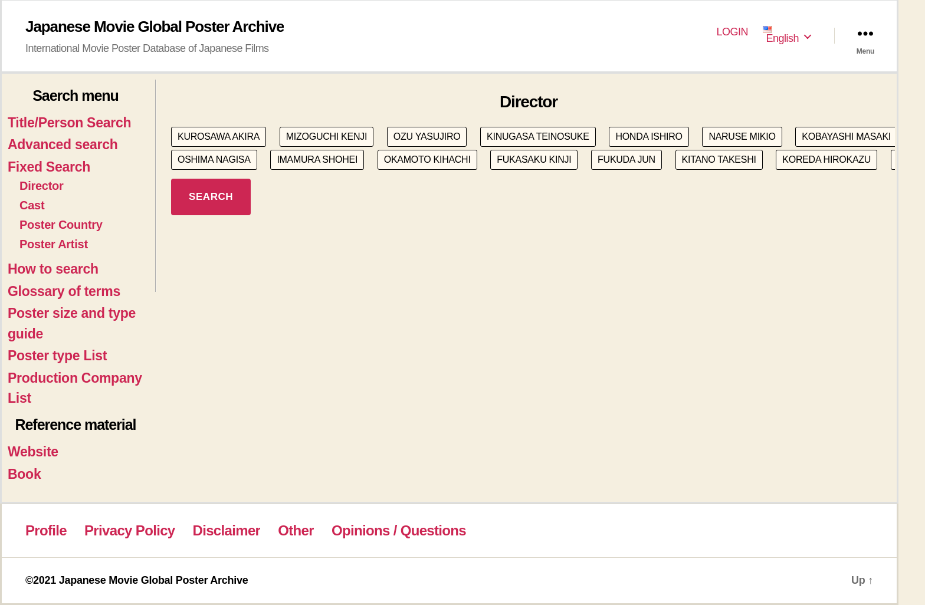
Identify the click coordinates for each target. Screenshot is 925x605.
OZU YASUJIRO (427, 136)
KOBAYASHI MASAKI (846, 136)
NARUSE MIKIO (741, 136)
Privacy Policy (129, 530)
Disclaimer (227, 530)
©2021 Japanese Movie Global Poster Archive (136, 580)
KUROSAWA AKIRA (219, 136)
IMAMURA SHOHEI (317, 159)
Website (33, 451)
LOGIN (733, 32)
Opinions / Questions (399, 530)
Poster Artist (53, 244)
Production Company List (75, 388)
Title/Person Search (69, 122)
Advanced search (62, 144)
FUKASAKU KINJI (534, 159)
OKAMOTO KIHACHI (427, 159)
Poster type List (57, 355)
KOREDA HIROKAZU (826, 159)
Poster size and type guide (72, 323)
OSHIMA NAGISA (214, 159)
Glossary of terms (64, 291)
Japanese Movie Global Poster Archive (154, 26)
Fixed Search (49, 167)
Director (41, 185)
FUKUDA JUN (626, 159)
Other (296, 530)
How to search (53, 269)
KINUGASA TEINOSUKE (538, 136)
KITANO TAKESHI (719, 159)
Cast (31, 205)
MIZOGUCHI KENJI (326, 136)
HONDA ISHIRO (648, 136)
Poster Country (61, 224)
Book (24, 474)
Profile (46, 530)
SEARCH (211, 196)
